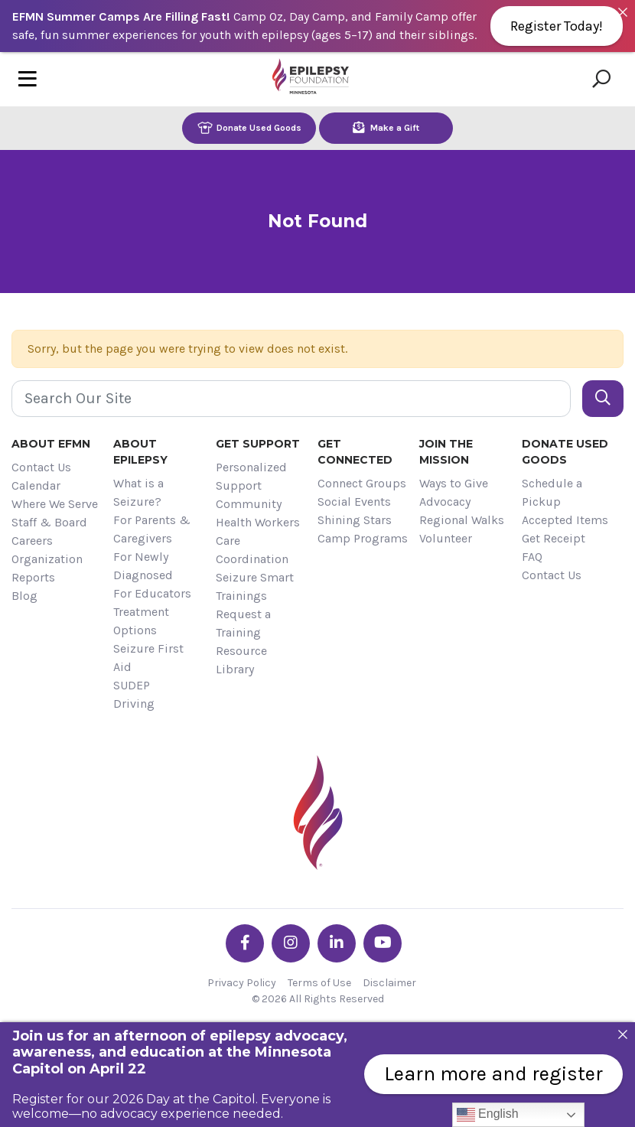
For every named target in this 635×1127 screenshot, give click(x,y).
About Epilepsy (140, 452)
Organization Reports (47, 568)
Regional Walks (461, 520)
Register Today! (556, 26)
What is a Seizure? (138, 492)
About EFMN (50, 444)
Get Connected (355, 452)
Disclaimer (389, 982)
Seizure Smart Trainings (255, 586)
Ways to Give (453, 483)
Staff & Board (49, 522)
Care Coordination (252, 549)
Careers (32, 540)
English (488, 1115)
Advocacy (445, 501)
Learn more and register (493, 1074)
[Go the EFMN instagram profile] (291, 943)
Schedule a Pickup (552, 492)
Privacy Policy (241, 982)
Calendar (35, 485)
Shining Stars (355, 520)
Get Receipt (553, 538)
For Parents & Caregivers (151, 529)
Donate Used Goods (249, 127)
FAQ (532, 556)
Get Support (258, 444)
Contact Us (41, 467)
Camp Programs (363, 538)
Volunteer (445, 538)
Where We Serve (54, 504)
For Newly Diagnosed (143, 565)
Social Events (354, 501)
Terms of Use (319, 982)
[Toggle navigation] (27, 79)
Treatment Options (141, 620)
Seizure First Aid (148, 657)
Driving (134, 703)
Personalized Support (251, 476)
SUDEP (131, 685)
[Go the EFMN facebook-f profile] (245, 943)
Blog (24, 595)
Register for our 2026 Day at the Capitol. (135, 1099)
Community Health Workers (258, 513)
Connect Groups (362, 483)
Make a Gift (386, 127)
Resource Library (241, 659)
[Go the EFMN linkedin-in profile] (337, 943)
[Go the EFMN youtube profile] (382, 943)
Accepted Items (565, 520)
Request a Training (243, 623)
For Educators (152, 593)
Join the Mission (446, 452)
